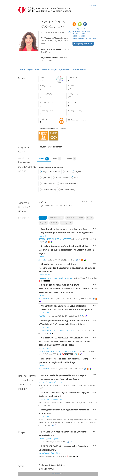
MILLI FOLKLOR (44, 299)
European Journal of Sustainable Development (55, 278)
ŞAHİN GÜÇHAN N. (55, 382)
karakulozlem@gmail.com (81, 31)
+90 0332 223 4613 (78, 34)
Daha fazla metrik (77, 120)
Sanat (66, 171)
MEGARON (42, 316)
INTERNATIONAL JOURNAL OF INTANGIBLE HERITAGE (57, 331)
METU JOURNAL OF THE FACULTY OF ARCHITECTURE (57, 352)
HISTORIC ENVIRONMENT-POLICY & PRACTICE (55, 239)
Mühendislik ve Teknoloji (67, 183)
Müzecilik (76, 177)
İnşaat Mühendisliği (66, 189)
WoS (57, 159)
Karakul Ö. (42, 236)
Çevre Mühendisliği (47, 189)
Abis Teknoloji (55, 474)
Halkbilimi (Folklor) (60, 177)
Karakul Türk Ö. (44, 275)
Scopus (71, 159)
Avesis (44, 159)
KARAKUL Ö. (43, 382)
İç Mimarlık (44, 177)
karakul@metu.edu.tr (79, 29)
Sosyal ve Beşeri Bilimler (49, 171)
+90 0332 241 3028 (78, 36)
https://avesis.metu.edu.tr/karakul (84, 38)
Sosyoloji (76, 171)
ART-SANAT (42, 260)
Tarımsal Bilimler (47, 183)
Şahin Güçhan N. (53, 439)
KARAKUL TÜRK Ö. (45, 313)
